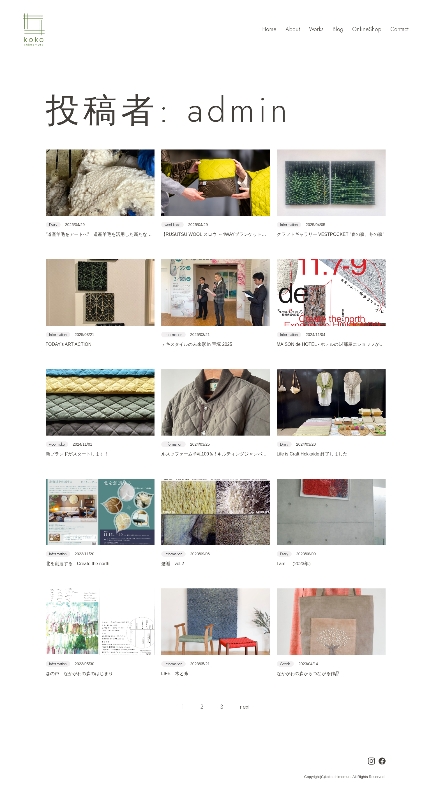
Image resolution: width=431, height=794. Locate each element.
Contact (399, 30)
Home (269, 30)
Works (316, 30)
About (292, 30)
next (245, 707)
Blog (338, 30)
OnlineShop (366, 30)
